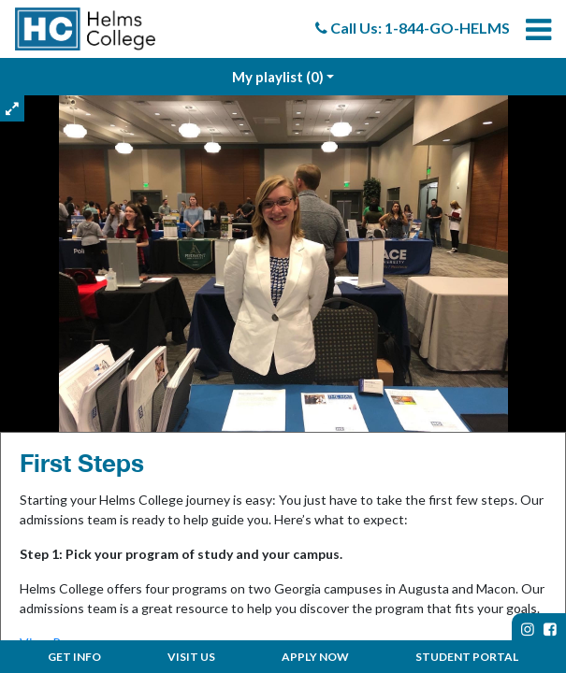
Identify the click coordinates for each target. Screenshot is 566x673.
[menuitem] (85, 28)
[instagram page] (527, 629)
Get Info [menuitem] (74, 657)
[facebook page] (550, 629)
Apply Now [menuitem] (315, 657)
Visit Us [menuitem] (191, 657)
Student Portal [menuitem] (466, 657)
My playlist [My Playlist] (278, 77)
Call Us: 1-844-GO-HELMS (412, 27)
